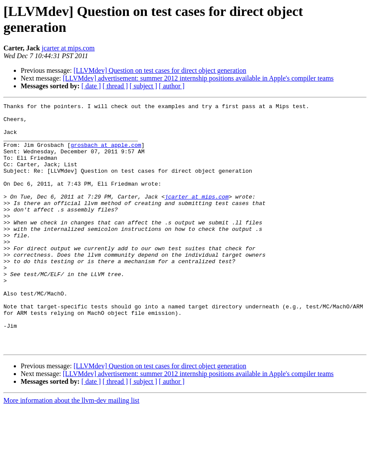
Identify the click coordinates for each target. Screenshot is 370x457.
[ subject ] (143, 86)
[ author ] (172, 86)
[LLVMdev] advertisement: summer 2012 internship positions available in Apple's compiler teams (198, 78)
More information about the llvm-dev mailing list (71, 449)
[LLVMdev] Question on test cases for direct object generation (160, 70)
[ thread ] (115, 86)
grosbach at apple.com (106, 154)
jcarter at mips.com (68, 48)
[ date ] (91, 86)
